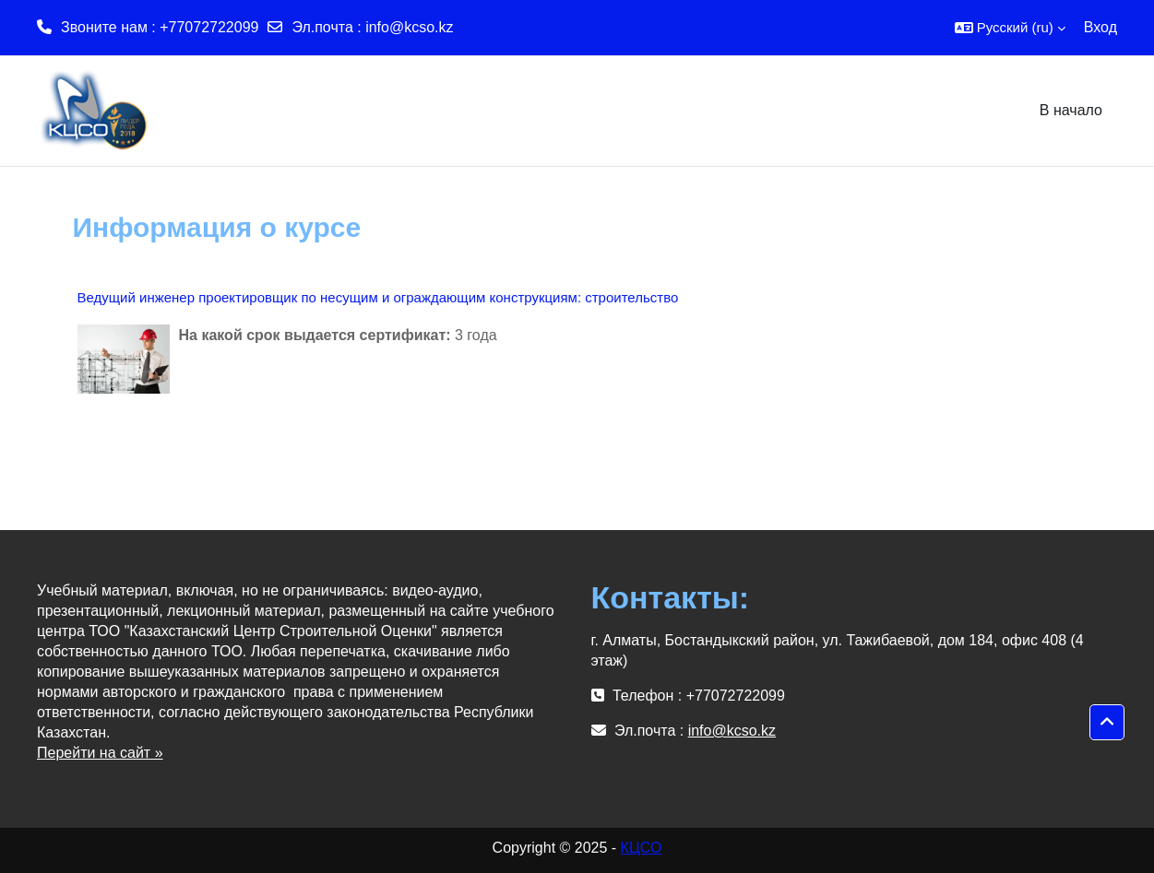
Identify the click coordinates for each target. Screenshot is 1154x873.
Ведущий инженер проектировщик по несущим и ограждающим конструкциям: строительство (378, 297)
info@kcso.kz (409, 27)
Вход (1100, 27)
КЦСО (641, 847)
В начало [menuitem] (1071, 110)
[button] (1010, 27)
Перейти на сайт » (100, 753)
